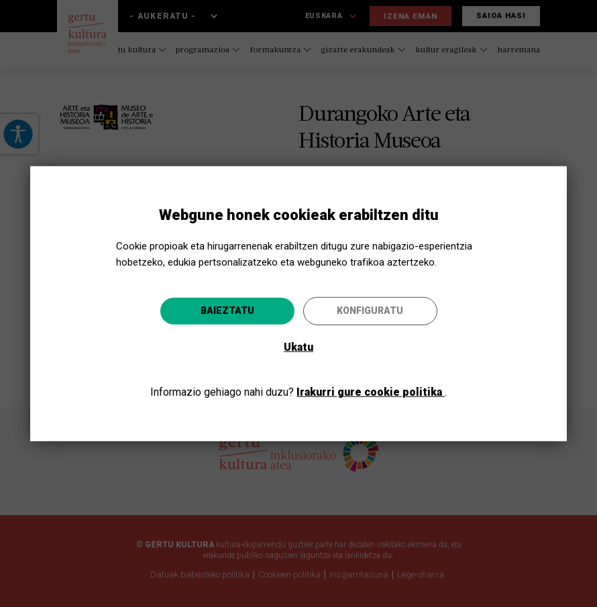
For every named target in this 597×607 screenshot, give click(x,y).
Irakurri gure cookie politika (370, 392)
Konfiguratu (370, 310)
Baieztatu (227, 310)
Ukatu (298, 347)
